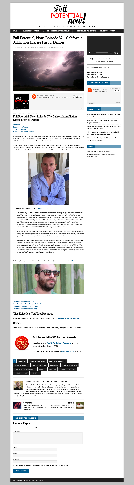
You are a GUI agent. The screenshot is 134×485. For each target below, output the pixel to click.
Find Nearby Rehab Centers (85, 31)
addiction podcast (21, 365)
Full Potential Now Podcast (25, 369)
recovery (52, 369)
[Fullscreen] (118, 53)
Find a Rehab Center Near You (68, 318)
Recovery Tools (92, 156)
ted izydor (35, 373)
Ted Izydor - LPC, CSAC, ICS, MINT (39, 47)
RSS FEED (16, 124)
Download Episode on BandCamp (25, 308)
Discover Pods (68, 351)
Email (15, 453)
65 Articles (64, 381)
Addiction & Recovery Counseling (56, 31)
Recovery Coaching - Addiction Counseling (101, 154)
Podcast (56, 47)
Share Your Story (107, 31)
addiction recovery (39, 365)
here (74, 261)
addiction (22, 361)
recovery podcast (21, 373)
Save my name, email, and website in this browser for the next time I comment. (42, 465)
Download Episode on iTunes (23, 301)
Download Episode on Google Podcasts (27, 304)
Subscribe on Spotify (20, 129)
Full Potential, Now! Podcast (20, 114)
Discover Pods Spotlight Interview (98, 152)
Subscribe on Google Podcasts (24, 131)
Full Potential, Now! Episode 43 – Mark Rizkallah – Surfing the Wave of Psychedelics (104, 133)
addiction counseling (38, 361)
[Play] (89, 53)
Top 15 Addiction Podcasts (58, 343)
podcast (42, 369)
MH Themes (39, 480)
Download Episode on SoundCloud (25, 306)
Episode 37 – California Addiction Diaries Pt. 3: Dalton (41, 114)
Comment (16, 431)
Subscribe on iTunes (31, 31)
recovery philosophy (67, 369)
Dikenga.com (43, 208)
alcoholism (54, 365)
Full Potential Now (70, 365)
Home (15, 31)
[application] (104, 45)
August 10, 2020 (21, 47)
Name (15, 447)
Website (16, 459)
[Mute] (115, 53)
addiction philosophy (57, 361)
